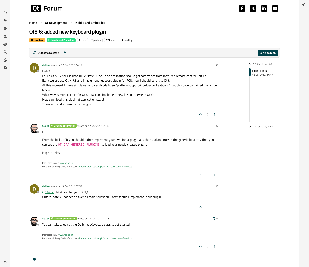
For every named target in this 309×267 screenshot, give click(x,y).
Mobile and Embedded (61, 40)
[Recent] (5, 12)
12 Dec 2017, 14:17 (71, 65)
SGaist (45, 126)
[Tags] (5, 20)
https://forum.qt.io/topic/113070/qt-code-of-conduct (105, 166)
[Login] (303, 5)
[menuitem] (303, 5)
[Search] (5, 52)
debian (46, 65)
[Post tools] (215, 114)
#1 (217, 65)
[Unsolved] (5, 68)
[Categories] (5, 5)
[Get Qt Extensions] (5, 60)
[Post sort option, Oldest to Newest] (45, 53)
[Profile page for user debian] (34, 68)
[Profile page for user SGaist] (34, 128)
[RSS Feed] (65, 53)
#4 (217, 218)
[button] (5, 262)
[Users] (5, 36)
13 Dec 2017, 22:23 (98, 218)
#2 (217, 126)
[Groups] (5, 44)
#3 (217, 186)
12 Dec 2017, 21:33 (98, 126)
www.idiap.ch (66, 163)
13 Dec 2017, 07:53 (71, 186)
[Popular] (5, 28)
